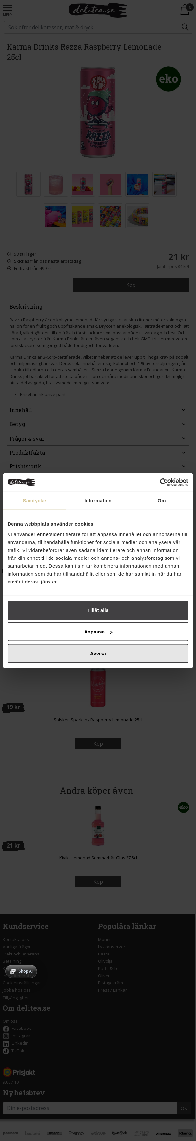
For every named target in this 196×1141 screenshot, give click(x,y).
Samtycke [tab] (34, 500)
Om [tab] (161, 500)
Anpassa (98, 631)
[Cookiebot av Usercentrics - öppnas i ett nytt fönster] (159, 482)
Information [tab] (98, 500)
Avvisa (98, 653)
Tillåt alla (98, 610)
